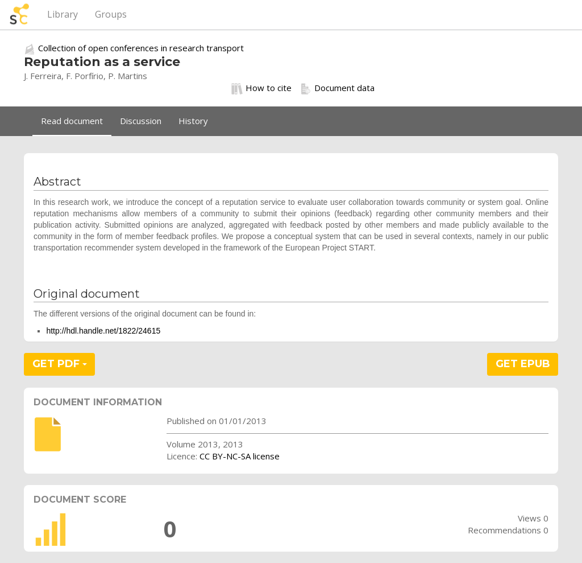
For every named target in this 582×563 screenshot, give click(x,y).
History (193, 120)
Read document (72, 120)
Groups (111, 14)
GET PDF (59, 363)
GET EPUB (523, 363)
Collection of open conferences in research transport (141, 48)
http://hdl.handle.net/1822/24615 (103, 330)
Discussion (140, 120)
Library (62, 14)
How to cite (261, 88)
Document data (337, 88)
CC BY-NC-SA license (239, 456)
